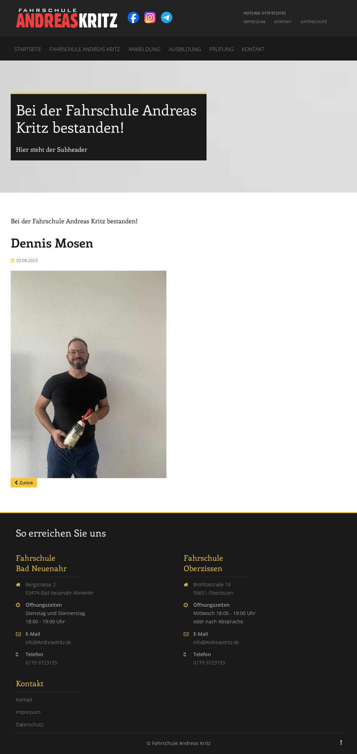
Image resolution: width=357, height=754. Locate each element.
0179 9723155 (41, 662)
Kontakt (283, 21)
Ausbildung (185, 49)
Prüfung (221, 49)
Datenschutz (314, 21)
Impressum (254, 21)
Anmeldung (144, 49)
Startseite (27, 49)
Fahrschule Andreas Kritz (84, 49)
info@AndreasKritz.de (48, 642)
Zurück (26, 482)
